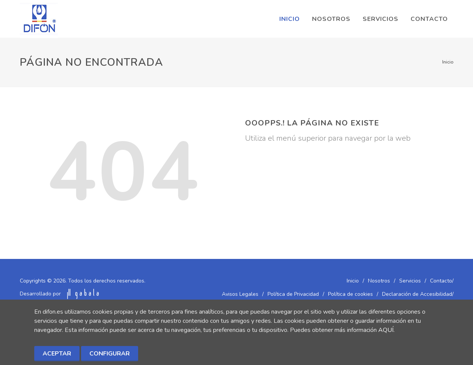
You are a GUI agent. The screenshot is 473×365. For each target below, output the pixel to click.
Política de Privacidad (293, 294)
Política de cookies (350, 294)
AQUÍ (385, 330)
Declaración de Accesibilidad (417, 294)
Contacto (441, 280)
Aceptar (57, 353)
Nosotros (379, 280)
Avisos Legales (240, 294)
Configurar (109, 353)
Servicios (410, 280)
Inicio (448, 62)
